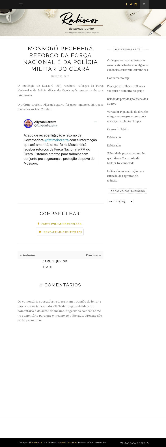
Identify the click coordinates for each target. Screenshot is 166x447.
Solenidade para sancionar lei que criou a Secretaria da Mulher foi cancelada (126, 158)
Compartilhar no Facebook (61, 224)
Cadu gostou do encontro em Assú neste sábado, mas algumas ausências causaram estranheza (127, 65)
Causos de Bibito (117, 129)
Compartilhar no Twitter (63, 232)
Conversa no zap (118, 78)
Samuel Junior (55, 261)
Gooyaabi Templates (67, 442)
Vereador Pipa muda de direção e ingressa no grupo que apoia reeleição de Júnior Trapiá (127, 116)
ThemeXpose (35, 442)
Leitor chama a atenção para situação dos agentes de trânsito (125, 175)
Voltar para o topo (134, 443)
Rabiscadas (114, 137)
